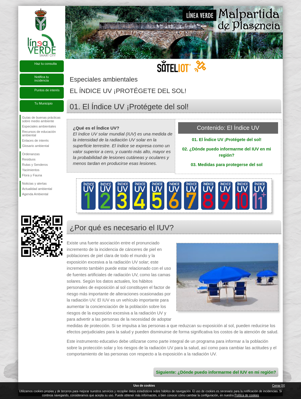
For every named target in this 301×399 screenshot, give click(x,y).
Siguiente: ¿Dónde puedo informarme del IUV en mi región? (216, 372)
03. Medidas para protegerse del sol (226, 164)
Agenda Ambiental (35, 194)
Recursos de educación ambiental (39, 133)
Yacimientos (30, 170)
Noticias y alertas (34, 183)
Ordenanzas (31, 154)
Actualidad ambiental (37, 189)
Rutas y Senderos (35, 164)
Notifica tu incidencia (41, 78)
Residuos (29, 159)
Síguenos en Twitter (32, 206)
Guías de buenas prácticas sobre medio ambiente (41, 119)
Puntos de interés (47, 90)
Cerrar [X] (278, 385)
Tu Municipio (43, 103)
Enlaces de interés (35, 140)
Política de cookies (247, 395)
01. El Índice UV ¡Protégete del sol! (227, 139)
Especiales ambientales (39, 126)
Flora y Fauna (32, 175)
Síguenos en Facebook (23, 206)
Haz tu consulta (45, 63)
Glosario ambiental (35, 146)
